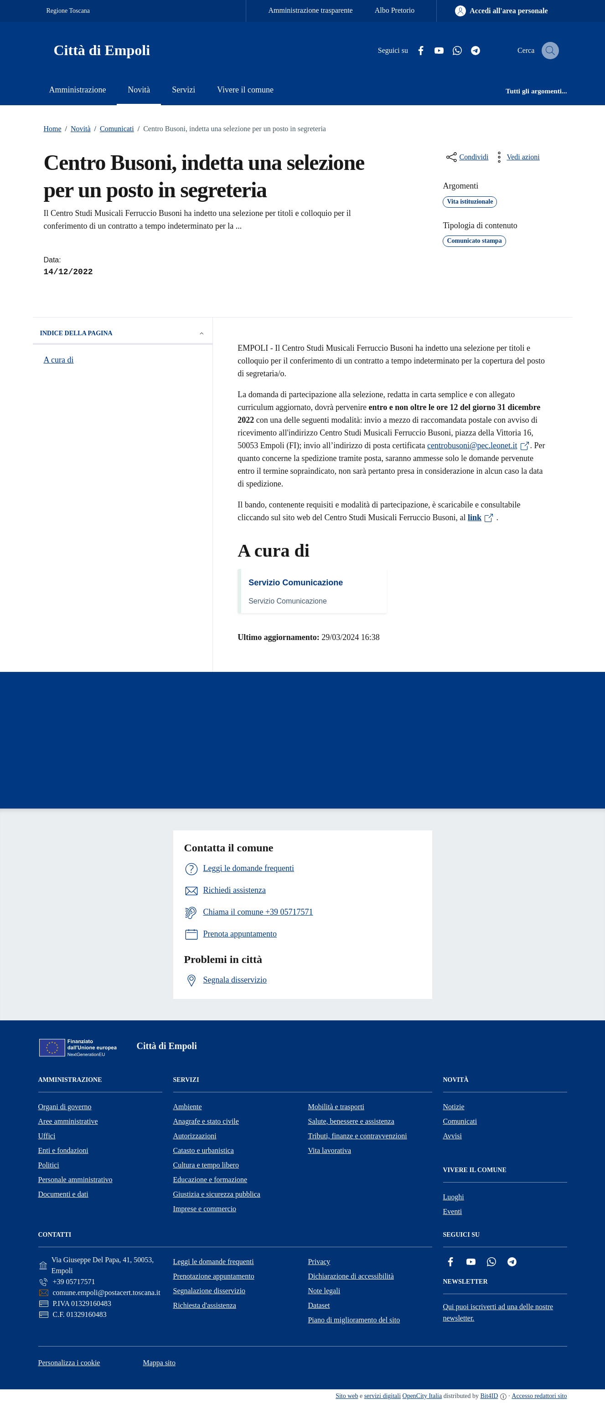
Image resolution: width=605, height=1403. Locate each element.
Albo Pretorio (395, 10)
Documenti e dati (63, 1194)
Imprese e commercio (205, 1209)
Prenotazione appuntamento (213, 1276)
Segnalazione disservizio (209, 1291)
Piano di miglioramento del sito (354, 1320)
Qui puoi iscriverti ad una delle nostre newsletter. (498, 1312)
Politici (48, 1165)
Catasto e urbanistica (203, 1150)
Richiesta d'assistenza (204, 1305)
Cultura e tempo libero (206, 1165)
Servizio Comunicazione (295, 582)
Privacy (319, 1261)
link (481, 517)
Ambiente (187, 1107)
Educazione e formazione (210, 1179)
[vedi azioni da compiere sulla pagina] (515, 157)
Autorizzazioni (195, 1136)
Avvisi (452, 1136)
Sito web (347, 1396)
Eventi (452, 1211)
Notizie (454, 1107)
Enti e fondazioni (63, 1150)
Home (53, 129)
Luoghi (453, 1197)
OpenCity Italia (422, 1396)
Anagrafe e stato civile (206, 1121)
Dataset (319, 1305)
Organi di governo (65, 1107)
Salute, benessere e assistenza (351, 1121)
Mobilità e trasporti (336, 1107)
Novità (76, 128)
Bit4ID (489, 1396)
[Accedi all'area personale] (501, 11)
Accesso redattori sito (539, 1396)
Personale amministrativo (75, 1179)
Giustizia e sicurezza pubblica (216, 1194)
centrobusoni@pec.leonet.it (478, 445)
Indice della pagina (123, 333)
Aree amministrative (68, 1121)
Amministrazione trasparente (310, 10)
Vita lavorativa (330, 1150)
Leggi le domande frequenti (213, 1261)
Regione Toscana (68, 10)
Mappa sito (159, 1363)
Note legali (324, 1291)
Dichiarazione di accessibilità (350, 1276)
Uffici (47, 1136)
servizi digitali (382, 1396)
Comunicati (112, 128)
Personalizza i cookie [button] (69, 1363)
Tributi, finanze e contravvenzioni (357, 1136)
